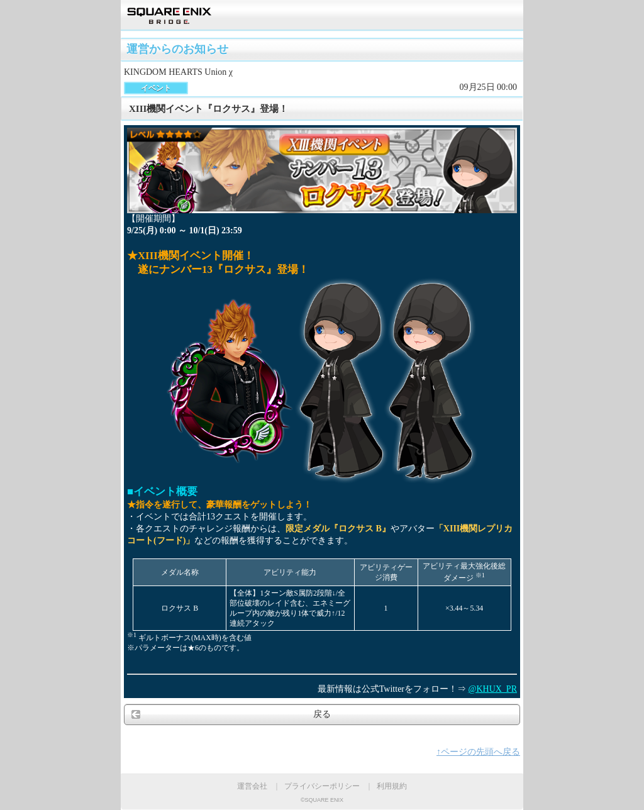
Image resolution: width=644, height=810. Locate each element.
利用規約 (392, 786)
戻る (322, 714)
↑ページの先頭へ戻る (478, 752)
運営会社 (252, 786)
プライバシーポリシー (322, 786)
